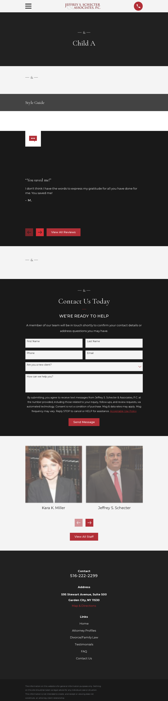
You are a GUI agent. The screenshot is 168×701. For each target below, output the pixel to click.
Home (84, 623)
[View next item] (40, 232)
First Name (33, 341)
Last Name (93, 341)
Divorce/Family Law (84, 637)
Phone (31, 353)
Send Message (84, 422)
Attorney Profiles (84, 630)
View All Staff (84, 536)
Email (90, 353)
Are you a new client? (39, 364)
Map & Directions (84, 605)
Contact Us (84, 658)
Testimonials (84, 644)
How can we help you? (40, 376)
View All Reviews (63, 232)
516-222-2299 (84, 575)
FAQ (84, 651)
